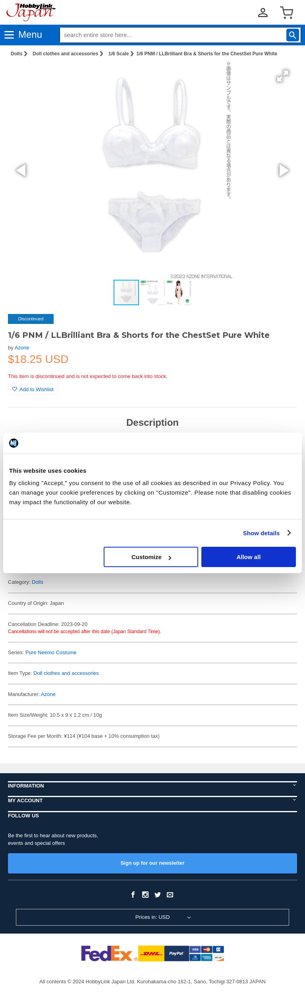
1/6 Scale (118, 54)
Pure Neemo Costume (51, 652)
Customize (151, 557)
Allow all (248, 557)
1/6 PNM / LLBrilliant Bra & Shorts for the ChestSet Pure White (206, 54)
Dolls (16, 54)
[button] (282, 76)
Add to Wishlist (33, 389)
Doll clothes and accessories (65, 54)
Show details (261, 533)
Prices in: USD (152, 917)
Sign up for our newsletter (152, 863)
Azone (22, 348)
